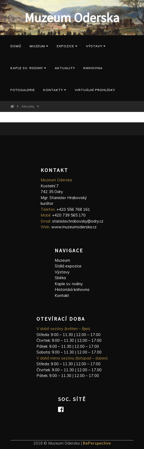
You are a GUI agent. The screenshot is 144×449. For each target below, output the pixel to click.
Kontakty (54, 90)
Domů (15, 46)
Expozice (67, 46)
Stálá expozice (68, 266)
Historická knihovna (72, 289)
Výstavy (96, 46)
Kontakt (62, 295)
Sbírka (60, 277)
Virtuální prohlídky (95, 90)
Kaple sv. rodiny (69, 283)
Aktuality (65, 68)
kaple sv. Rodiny (28, 68)
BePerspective (97, 443)
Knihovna (93, 68)
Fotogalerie (22, 90)
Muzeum (39, 46)
